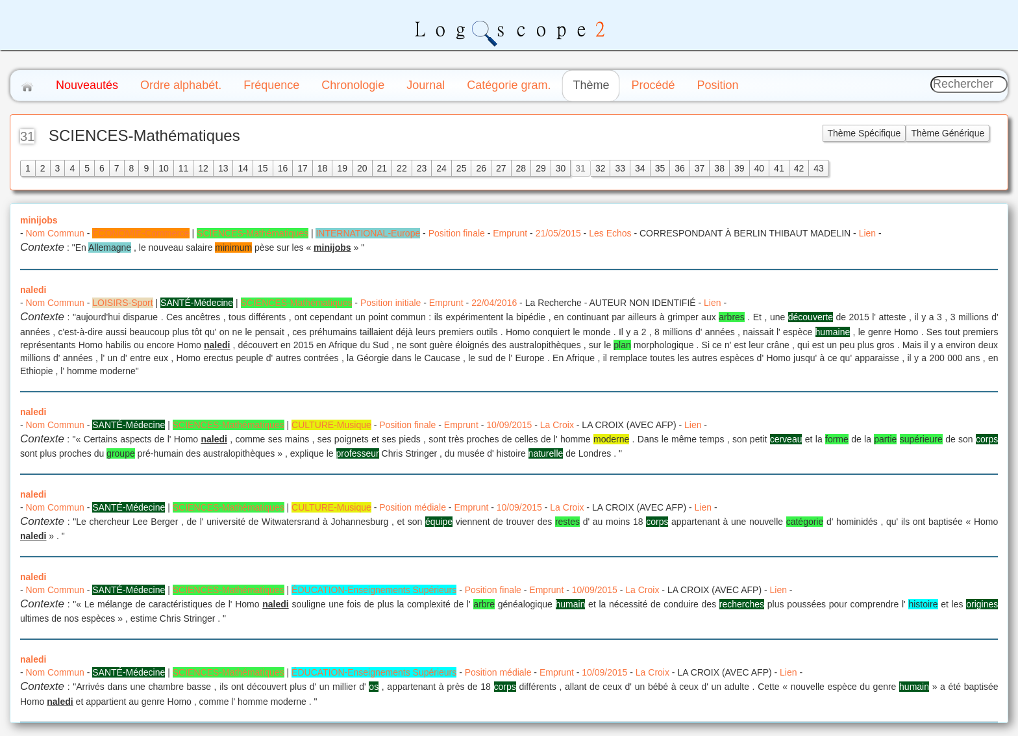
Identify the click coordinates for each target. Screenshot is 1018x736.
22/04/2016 (494, 303)
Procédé (653, 85)
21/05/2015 (558, 233)
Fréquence (271, 85)
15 (263, 168)
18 (322, 168)
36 (680, 168)
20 (362, 168)
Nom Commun (55, 233)
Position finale (456, 233)
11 (184, 168)
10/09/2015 (509, 425)
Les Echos (610, 233)
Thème (591, 85)
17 (302, 168)
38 (719, 168)
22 (402, 168)
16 (283, 168)
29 (541, 168)
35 (660, 168)
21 (382, 168)
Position (717, 85)
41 (779, 168)
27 (501, 168)
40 (759, 168)
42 (799, 168)
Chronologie (352, 85)
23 (422, 168)
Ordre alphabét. (180, 85)
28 (521, 168)
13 (223, 168)
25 (461, 168)
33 (620, 168)
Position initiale (390, 303)
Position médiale (412, 507)
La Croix (557, 425)
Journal (425, 85)
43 (818, 168)
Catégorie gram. (509, 85)
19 (342, 168)
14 (243, 168)
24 (441, 168)
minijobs (39, 220)
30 (561, 168)
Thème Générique (947, 133)
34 (640, 168)
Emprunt (510, 233)
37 (700, 168)
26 (481, 168)
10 (163, 168)
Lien (867, 233)
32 (600, 168)
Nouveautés (87, 85)
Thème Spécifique (864, 133)
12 (203, 168)
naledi (33, 290)
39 (739, 168)
